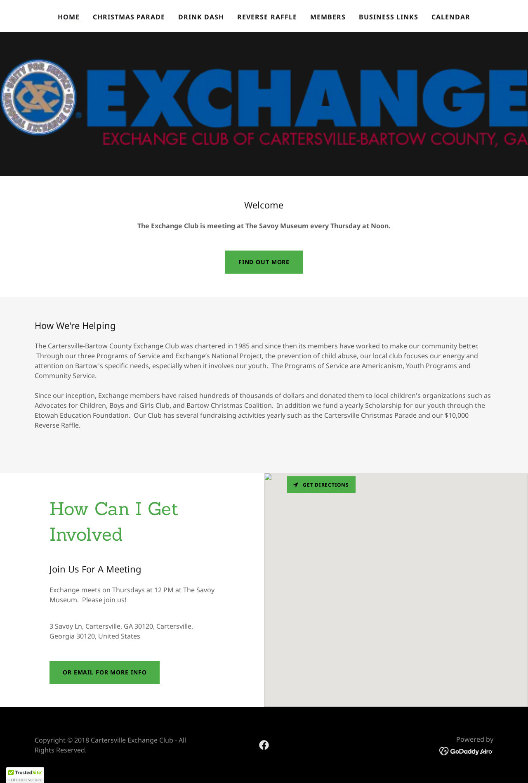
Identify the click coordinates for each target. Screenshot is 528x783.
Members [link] (328, 16)
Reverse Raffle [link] (267, 16)
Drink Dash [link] (201, 16)
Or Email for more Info (104, 672)
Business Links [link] (388, 16)
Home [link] (69, 16)
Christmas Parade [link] (129, 16)
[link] (264, 745)
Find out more (264, 262)
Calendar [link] (450, 16)
